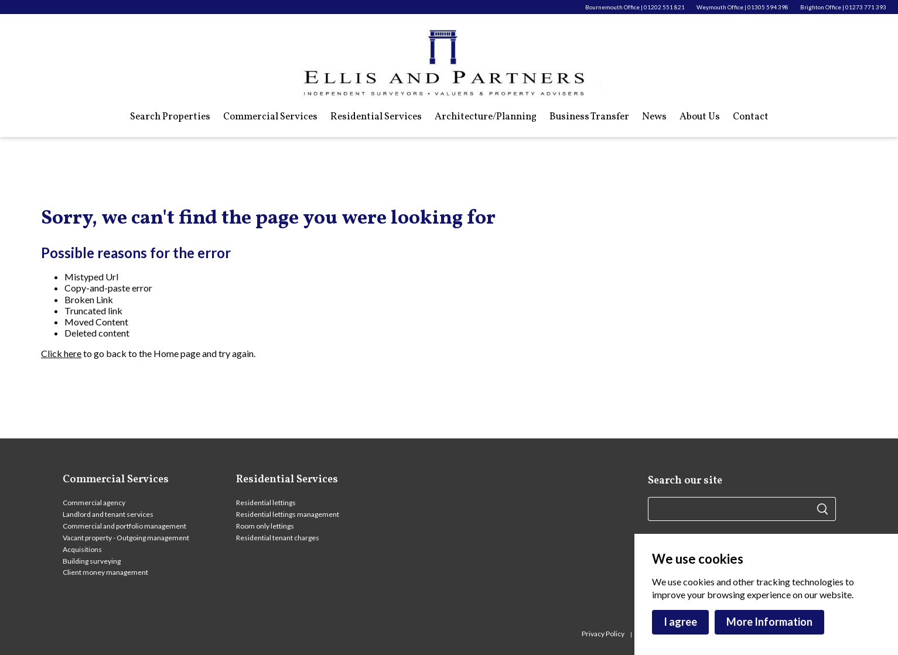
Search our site (685, 481)
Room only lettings (265, 526)
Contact (751, 117)
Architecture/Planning (486, 117)
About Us (700, 117)
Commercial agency (94, 502)
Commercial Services (270, 117)
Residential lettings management (287, 514)
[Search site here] (732, 509)
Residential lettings (266, 502)
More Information (769, 621)
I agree (680, 621)
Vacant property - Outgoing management (126, 537)
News (654, 117)
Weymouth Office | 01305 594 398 (742, 7)
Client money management (105, 572)
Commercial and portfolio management (124, 526)
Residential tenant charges (277, 537)
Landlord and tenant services (108, 514)
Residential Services (376, 117)
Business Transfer (589, 117)
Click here (61, 353)
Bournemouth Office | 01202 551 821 (635, 7)
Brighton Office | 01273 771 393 (843, 7)
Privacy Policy (604, 634)
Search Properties (170, 117)
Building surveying (92, 561)
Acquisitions (82, 549)
